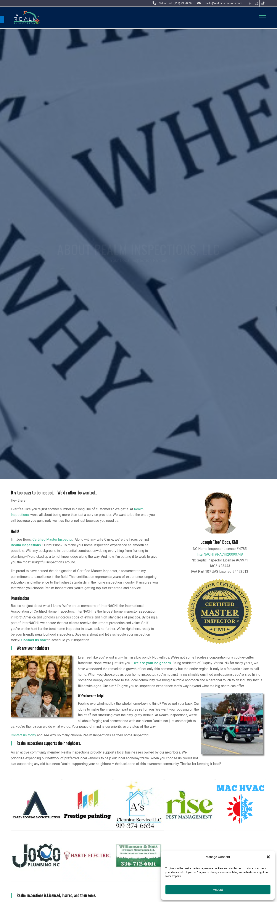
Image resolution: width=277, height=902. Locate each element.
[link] (2, 19)
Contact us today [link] (23, 735)
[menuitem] (261, 17)
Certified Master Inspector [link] (52, 539)
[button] (268, 857)
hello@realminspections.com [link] (224, 3)
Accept (218, 889)
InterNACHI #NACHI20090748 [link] (220, 554)
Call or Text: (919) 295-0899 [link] (175, 3)
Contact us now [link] (34, 640)
